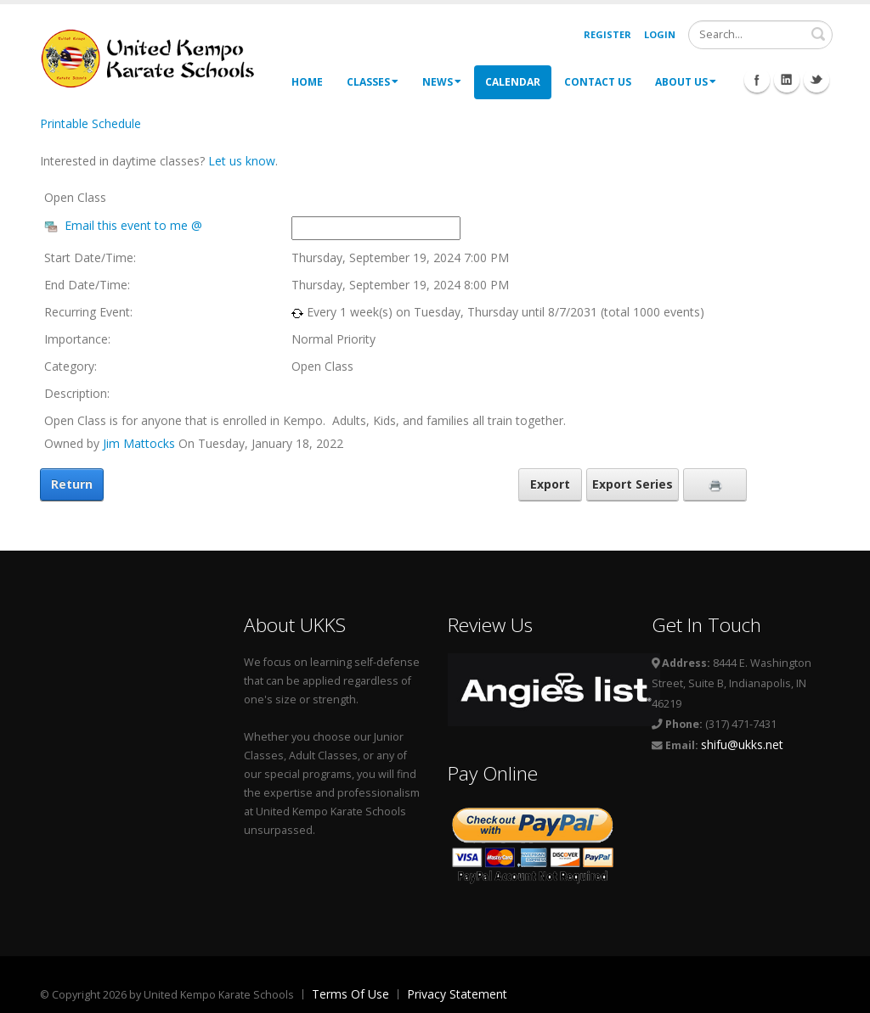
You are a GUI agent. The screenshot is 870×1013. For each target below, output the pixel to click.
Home (307, 82)
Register (607, 34)
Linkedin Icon (786, 79)
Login (659, 34)
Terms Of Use (350, 994)
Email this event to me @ (133, 225)
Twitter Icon (816, 79)
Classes (372, 82)
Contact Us (597, 82)
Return (72, 484)
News (441, 82)
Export (550, 484)
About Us (685, 82)
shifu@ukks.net (742, 744)
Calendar (512, 82)
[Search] (760, 34)
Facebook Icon (757, 79)
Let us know (241, 161)
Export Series (632, 484)
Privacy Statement (457, 994)
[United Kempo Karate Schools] (159, 57)
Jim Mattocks (139, 443)
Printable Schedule (90, 123)
